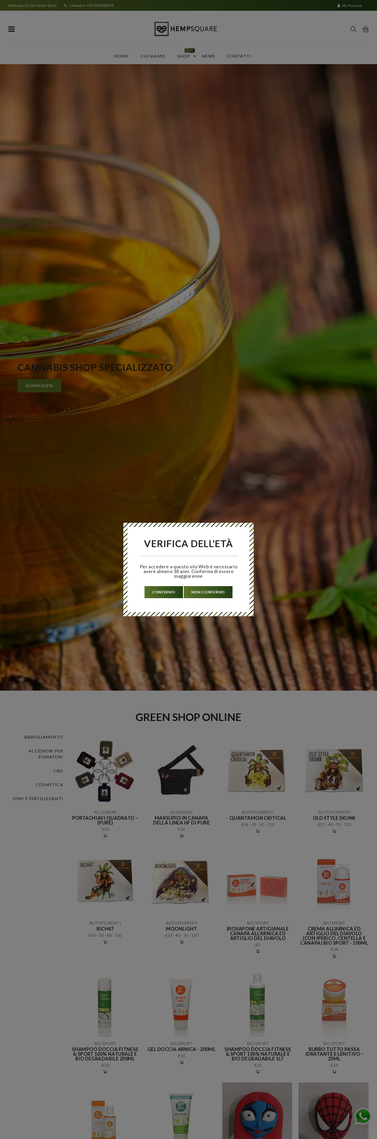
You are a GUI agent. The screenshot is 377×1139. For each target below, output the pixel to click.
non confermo (208, 592)
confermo (163, 592)
